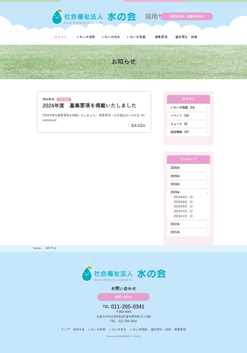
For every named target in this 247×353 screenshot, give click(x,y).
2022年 (175, 224)
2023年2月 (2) (183, 216)
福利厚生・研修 (186, 37)
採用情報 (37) (179, 132)
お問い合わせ (123, 297)
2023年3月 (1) (183, 211)
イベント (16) (179, 115)
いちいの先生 (111, 37)
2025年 (175, 176)
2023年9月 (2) (183, 197)
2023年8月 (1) (183, 202)
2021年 (175, 232)
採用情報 (64, 99)
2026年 (175, 167)
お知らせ (60, 37)
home (37, 248)
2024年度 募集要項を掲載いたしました (89, 106)
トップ (65, 329)
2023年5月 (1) (183, 206)
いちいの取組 (136, 37)
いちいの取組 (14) (182, 107)
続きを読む (138, 125)
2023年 (175, 192)
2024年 (175, 184)
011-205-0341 (127, 307)
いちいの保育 (86, 37)
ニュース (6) (179, 124)
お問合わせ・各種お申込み (186, 16)
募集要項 (161, 37)
